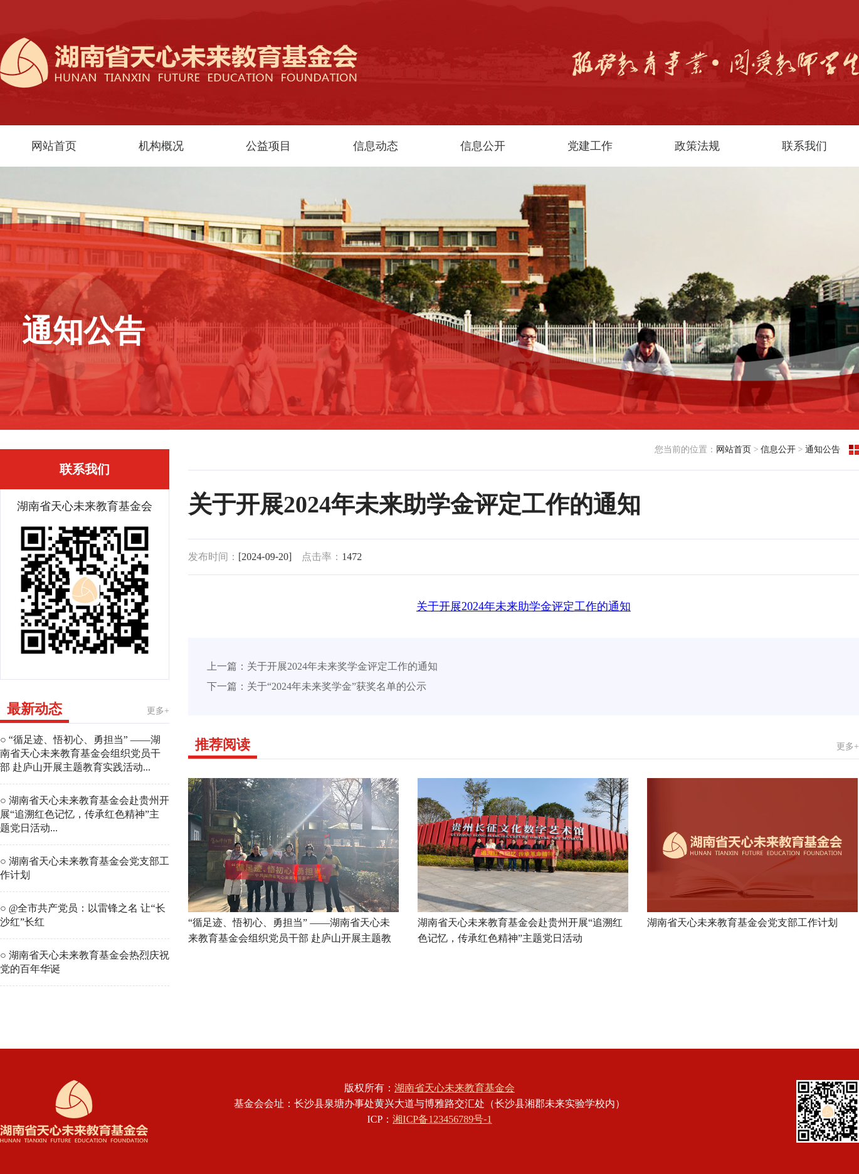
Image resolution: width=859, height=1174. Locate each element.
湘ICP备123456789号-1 (442, 1119)
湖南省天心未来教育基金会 (454, 1088)
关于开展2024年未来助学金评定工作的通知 (523, 606)
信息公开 (482, 146)
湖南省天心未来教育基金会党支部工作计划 (742, 922)
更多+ (158, 710)
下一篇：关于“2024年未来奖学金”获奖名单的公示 (316, 686)
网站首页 (53, 146)
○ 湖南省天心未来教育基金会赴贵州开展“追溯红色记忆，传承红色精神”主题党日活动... (84, 814)
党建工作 (590, 146)
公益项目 (268, 146)
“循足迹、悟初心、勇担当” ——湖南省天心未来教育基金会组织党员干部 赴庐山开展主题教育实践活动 (289, 938)
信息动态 (375, 146)
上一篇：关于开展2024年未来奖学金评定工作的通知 (322, 666)
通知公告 (822, 449)
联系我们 (804, 146)
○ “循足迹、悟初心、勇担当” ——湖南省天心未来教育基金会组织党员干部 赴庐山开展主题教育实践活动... (80, 753)
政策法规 (697, 146)
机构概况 (161, 146)
